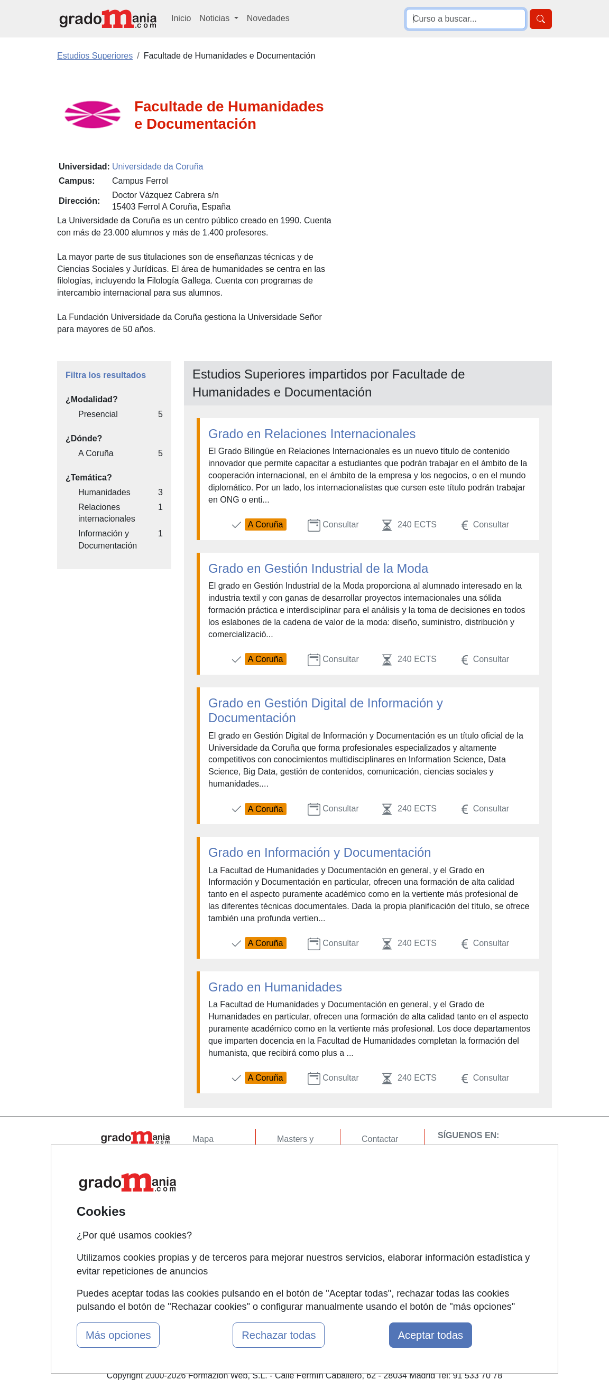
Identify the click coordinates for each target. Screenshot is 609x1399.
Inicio (181, 18)
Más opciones (118, 1335)
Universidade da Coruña (158, 166)
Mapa (203, 1139)
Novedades (268, 18)
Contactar (380, 1139)
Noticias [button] (215, 18)
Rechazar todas (279, 1335)
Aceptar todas (430, 1335)
